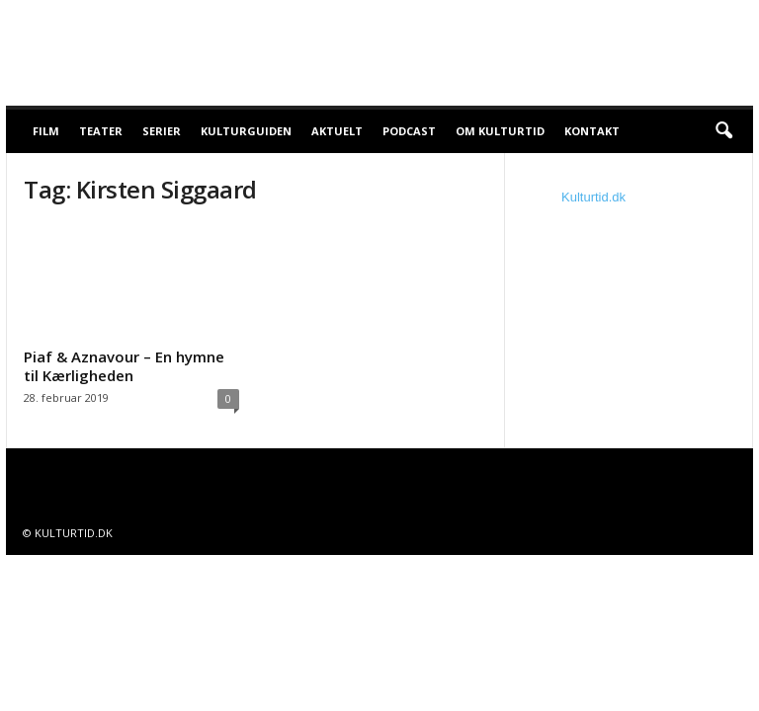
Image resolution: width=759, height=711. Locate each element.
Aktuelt (337, 130)
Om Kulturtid (500, 130)
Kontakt (592, 130)
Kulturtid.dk (593, 197)
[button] (723, 131)
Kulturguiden (246, 130)
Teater (101, 130)
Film (46, 130)
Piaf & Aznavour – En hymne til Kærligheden (124, 366)
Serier (161, 130)
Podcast (409, 130)
